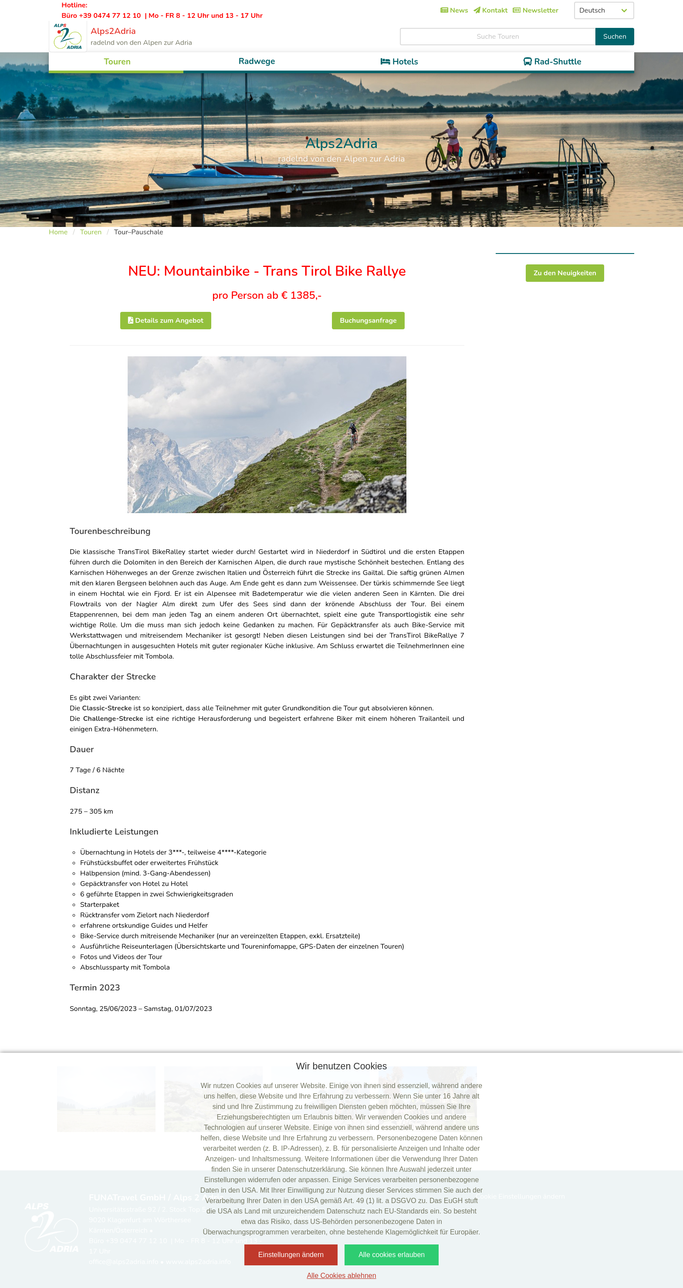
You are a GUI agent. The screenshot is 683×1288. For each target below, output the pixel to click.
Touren (91, 232)
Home (58, 232)
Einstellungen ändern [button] (291, 1254)
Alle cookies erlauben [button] (391, 1254)
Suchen (614, 36)
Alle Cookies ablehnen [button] (341, 1275)
